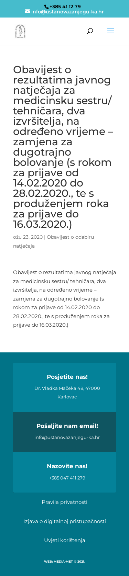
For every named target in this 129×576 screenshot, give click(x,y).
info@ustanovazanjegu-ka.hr (67, 437)
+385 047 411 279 (67, 478)
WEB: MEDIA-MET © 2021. (64, 561)
